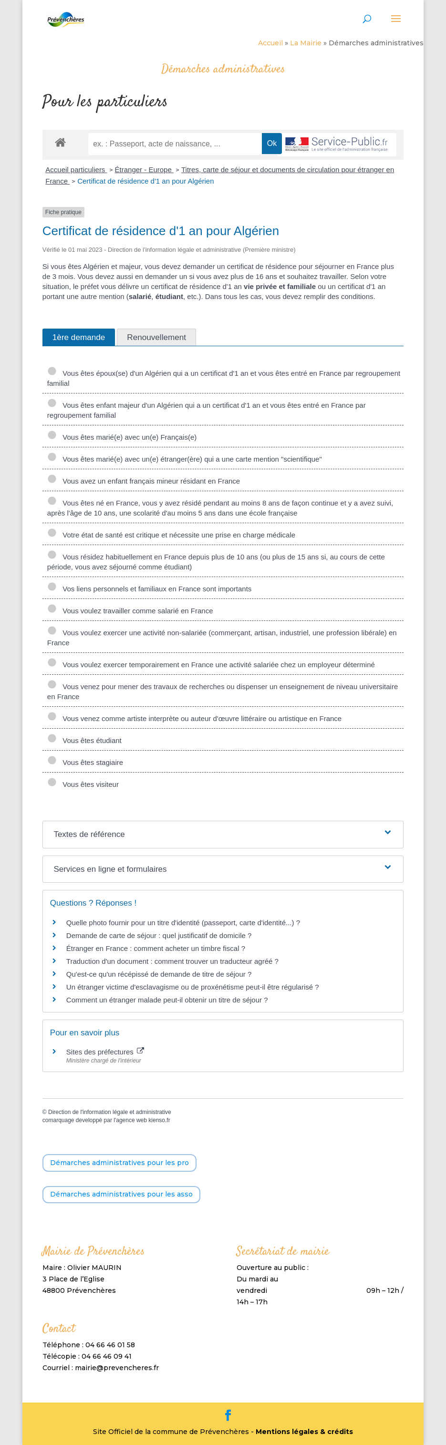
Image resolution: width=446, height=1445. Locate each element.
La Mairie (306, 43)
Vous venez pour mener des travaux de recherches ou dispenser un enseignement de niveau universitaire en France (222, 691)
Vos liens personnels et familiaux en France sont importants (149, 589)
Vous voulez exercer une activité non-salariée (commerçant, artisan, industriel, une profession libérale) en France (222, 638)
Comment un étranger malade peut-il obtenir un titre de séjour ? (167, 1000)
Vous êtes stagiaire (85, 762)
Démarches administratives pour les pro (119, 1162)
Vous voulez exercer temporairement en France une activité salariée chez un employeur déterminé (211, 665)
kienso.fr (159, 1120)
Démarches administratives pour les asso (121, 1194)
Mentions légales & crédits (304, 1431)
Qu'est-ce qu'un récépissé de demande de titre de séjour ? (158, 974)
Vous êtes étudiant (84, 740)
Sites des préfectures (105, 1052)
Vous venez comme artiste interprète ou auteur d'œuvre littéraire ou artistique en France (194, 718)
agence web (131, 1120)
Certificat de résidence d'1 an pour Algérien (145, 181)
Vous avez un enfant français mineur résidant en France (143, 481)
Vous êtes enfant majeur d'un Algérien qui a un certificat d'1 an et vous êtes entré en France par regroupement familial (206, 410)
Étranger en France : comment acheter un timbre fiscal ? (155, 948)
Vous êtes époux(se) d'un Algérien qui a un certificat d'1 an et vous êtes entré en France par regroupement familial (223, 378)
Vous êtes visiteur (83, 784)
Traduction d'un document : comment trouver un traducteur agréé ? (172, 961)
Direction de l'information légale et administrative (109, 1112)
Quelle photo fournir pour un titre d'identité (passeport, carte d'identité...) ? (183, 923)
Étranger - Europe (144, 169)
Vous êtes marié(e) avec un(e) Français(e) (122, 437)
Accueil (270, 43)
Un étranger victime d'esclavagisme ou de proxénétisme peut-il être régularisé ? (192, 987)
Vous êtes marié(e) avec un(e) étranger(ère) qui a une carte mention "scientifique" (184, 459)
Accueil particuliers (76, 169)
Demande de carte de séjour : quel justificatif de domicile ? (159, 935)
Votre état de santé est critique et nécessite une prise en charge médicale (171, 535)
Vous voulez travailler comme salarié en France (130, 611)
